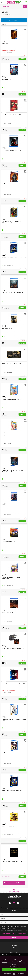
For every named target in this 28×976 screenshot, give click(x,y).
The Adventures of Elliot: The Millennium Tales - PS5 (14, 720)
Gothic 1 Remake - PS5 (8, 612)
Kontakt (14, 947)
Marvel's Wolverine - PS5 (8, 826)
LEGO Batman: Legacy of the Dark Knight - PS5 (14, 257)
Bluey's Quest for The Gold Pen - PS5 (11, 399)
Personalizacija (14, 966)
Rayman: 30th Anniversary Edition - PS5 (12, 790)
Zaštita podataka (7, 973)
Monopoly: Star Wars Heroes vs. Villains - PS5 (13, 684)
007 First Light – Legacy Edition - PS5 (11, 363)
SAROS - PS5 (5, 43)
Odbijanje (14, 964)
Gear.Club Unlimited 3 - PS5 (9, 541)
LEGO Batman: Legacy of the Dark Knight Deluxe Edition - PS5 (12, 222)
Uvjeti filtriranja (14, 20)
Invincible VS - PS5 (6, 79)
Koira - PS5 (5, 755)
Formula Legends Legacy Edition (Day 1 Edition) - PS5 (12, 577)
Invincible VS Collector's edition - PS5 (11, 115)
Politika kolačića (15, 973)
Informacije (14, 945)
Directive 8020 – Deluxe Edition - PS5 (11, 150)
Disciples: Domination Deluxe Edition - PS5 (13, 292)
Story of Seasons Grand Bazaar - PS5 (11, 435)
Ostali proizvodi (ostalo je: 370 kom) (14, 883)
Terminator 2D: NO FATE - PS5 (9, 506)
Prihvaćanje (14, 969)
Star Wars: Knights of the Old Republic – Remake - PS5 (12, 862)
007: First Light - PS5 (7, 328)
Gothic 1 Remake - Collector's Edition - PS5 (13, 648)
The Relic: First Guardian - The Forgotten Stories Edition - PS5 (12, 471)
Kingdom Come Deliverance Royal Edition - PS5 (13, 186)
